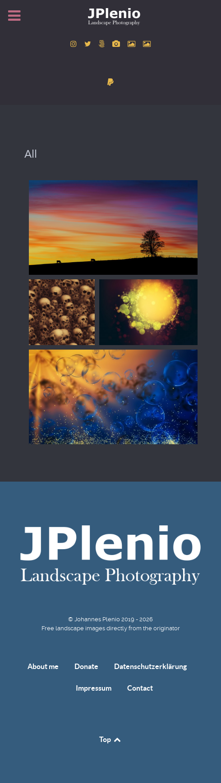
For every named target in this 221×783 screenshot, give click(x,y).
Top (110, 739)
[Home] (110, 16)
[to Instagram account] (75, 44)
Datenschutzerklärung (150, 666)
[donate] (111, 82)
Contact (140, 688)
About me (43, 666)
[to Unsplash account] (147, 44)
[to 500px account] (103, 44)
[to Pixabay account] (117, 44)
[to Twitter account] (88, 44)
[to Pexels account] (132, 44)
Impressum (93, 688)
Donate (86, 666)
